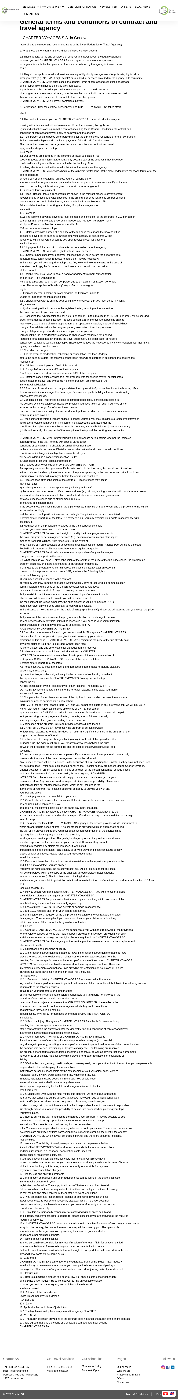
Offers (126, 6)
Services (30, 6)
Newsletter (108, 6)
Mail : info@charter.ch (15, 1370)
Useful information (82, 6)
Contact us (30, 14)
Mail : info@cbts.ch (57, 1370)
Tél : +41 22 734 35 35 (16, 1367)
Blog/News (142, 6)
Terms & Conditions (137, 1394)
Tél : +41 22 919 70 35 (60, 1367)
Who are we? (53, 6)
